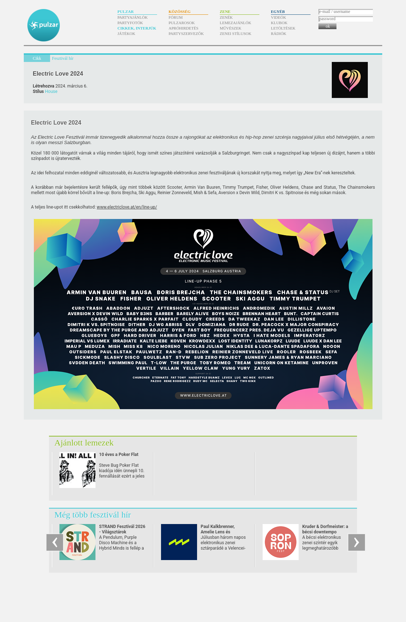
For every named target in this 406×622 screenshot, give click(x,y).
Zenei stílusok (235, 33)
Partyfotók (130, 23)
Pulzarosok (182, 23)
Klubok (279, 23)
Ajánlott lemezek (84, 442)
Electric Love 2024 (58, 74)
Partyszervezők (186, 33)
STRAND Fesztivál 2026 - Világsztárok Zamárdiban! (122, 532)
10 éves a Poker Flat (118, 454)
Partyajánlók (132, 17)
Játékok (126, 33)
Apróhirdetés (183, 28)
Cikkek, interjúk (136, 28)
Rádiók (278, 33)
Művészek (230, 28)
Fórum (176, 17)
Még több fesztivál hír (92, 514)
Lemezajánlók (235, 23)
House (51, 91)
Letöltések (283, 28)
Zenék (226, 17)
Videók (278, 17)
